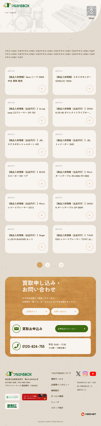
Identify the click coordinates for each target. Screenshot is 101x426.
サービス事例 (57, 396)
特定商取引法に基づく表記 (86, 382)
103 (61, 265)
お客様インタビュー (60, 384)
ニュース (55, 401)
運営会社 (80, 390)
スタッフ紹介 (57, 407)
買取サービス (57, 378)
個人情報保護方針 (83, 386)
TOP (6, 13)
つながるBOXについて (61, 373)
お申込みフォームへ (67, 328)
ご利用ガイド (31, 311)
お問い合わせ (60, 311)
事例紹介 (55, 390)
